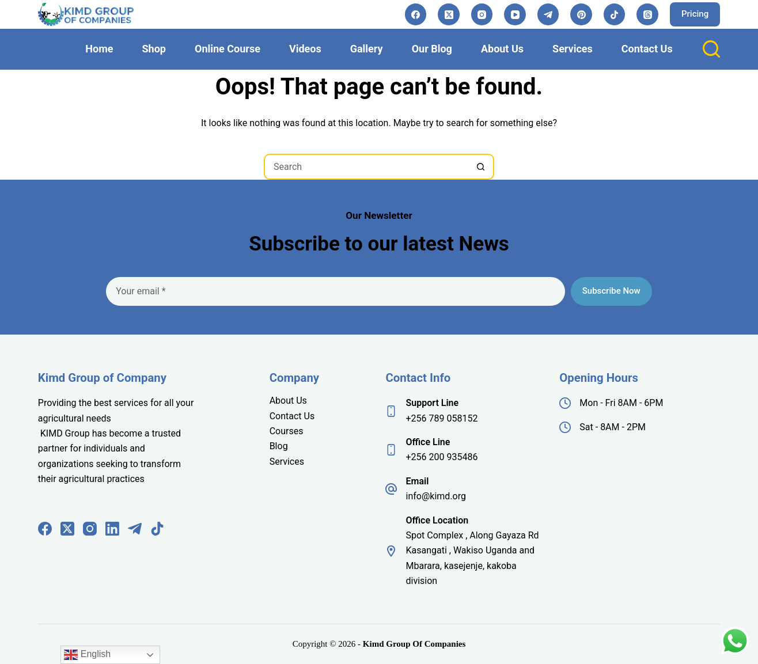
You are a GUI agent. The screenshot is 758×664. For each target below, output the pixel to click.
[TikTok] (615, 14)
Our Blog (432, 49)
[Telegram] (548, 14)
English (87, 655)
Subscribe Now (611, 291)
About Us (502, 49)
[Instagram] (482, 14)
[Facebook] (416, 14)
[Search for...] (366, 167)
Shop (154, 49)
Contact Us (647, 49)
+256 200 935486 (441, 456)
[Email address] (335, 291)
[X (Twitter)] (449, 14)
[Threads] (647, 14)
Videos (305, 49)
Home (99, 49)
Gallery (366, 49)
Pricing (694, 14)
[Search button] (481, 167)
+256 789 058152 (441, 418)
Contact (287, 416)
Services (572, 49)
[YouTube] (515, 14)
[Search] (711, 49)
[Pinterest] (581, 14)
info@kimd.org (435, 496)
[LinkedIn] (112, 529)
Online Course (227, 49)
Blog (279, 446)
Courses (287, 431)
